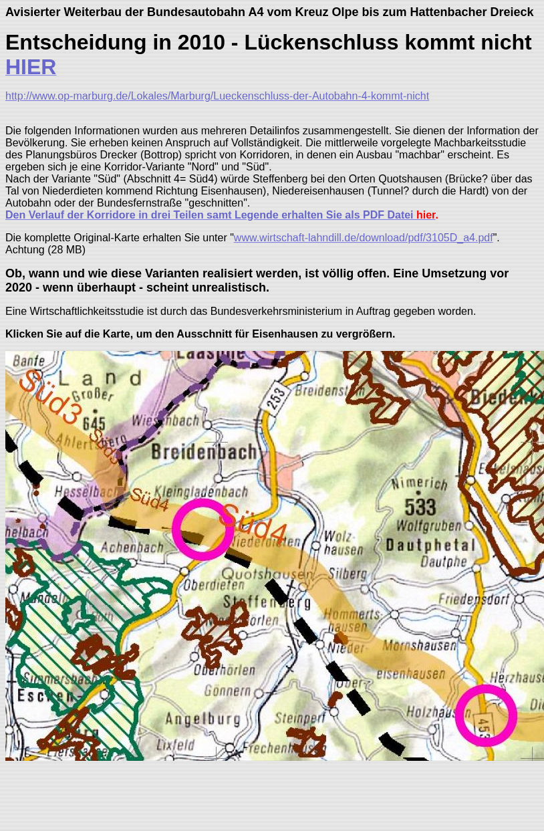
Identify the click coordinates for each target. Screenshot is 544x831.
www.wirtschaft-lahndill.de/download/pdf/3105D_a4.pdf (363, 237)
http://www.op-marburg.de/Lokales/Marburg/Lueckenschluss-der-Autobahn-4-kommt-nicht (217, 96)
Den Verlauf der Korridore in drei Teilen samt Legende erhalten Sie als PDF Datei (210, 215)
